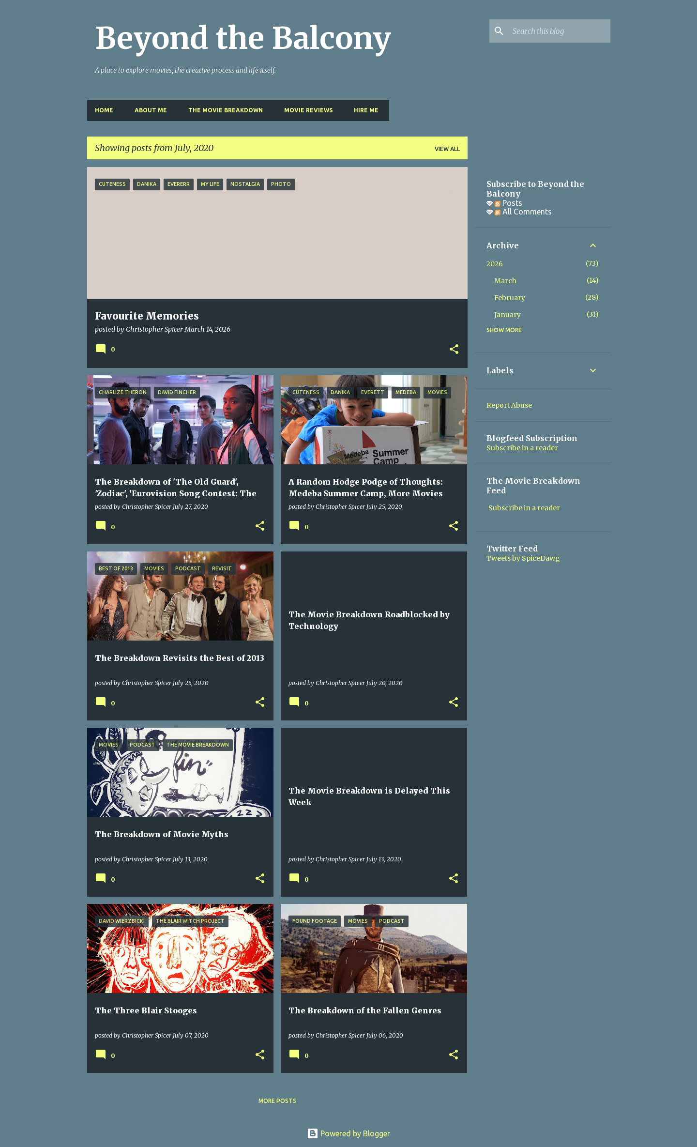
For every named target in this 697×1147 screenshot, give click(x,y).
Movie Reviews (308, 110)
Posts (508, 203)
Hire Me (366, 110)
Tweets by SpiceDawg (523, 558)
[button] (454, 350)
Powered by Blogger (348, 1133)
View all (447, 149)
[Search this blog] (559, 31)
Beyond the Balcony (243, 38)
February (509, 297)
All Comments (523, 211)
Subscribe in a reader (522, 448)
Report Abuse (509, 405)
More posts (277, 1101)
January (507, 314)
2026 (494, 264)
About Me (151, 110)
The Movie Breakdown (225, 110)
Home (104, 110)
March (505, 280)
